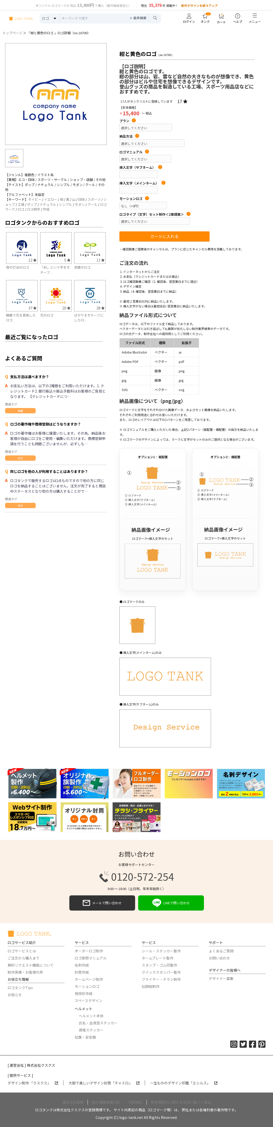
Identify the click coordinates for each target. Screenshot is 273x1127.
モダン (80, 204)
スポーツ (94, 199)
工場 (21, 204)
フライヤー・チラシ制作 (161, 979)
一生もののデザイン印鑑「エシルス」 (184, 1082)
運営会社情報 (72, 1102)
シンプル (65, 204)
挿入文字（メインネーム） (142, 183)
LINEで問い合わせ (171, 903)
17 (182, 101)
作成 (46, 209)
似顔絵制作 (150, 986)
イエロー (50, 199)
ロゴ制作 (33, 209)
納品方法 (129, 136)
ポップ (32, 204)
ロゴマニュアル (134, 152)
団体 (81, 199)
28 (100, 307)
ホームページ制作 (89, 979)
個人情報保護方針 (106, 1102)
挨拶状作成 (83, 993)
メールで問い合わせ (102, 903)
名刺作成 (82, 965)
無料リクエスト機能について (31, 965)
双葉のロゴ (82, 267)
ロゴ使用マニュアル (91, 957)
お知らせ (15, 994)
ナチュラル (48, 204)
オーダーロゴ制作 (89, 950)
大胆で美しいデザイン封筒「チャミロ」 (104, 1082)
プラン (127, 120)
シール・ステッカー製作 (161, 950)
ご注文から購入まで (23, 957)
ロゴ (21, 209)
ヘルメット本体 (91, 1015)
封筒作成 (82, 972)
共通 (20, 411)
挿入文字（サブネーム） (140, 167)
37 (32, 307)
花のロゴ (46, 315)
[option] (56, 94)
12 (32, 260)
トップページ (12, 32)
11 (100, 260)
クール (92, 204)
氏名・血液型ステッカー (98, 1022)
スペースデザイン (88, 1000)
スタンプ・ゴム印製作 (159, 965)
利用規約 (135, 1102)
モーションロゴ (134, 198)
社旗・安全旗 (85, 1037)
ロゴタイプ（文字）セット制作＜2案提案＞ (155, 214)
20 (66, 307)
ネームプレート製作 (157, 957)
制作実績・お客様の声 (25, 972)
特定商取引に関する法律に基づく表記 (181, 1102)
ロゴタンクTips (20, 987)
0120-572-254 (136, 876)
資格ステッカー (91, 1029)
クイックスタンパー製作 (161, 972)
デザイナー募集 (221, 978)
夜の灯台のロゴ (17, 267)
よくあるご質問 (221, 950)
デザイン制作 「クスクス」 (33, 1082)
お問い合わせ (219, 957)
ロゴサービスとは (22, 950)
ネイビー (34, 199)
